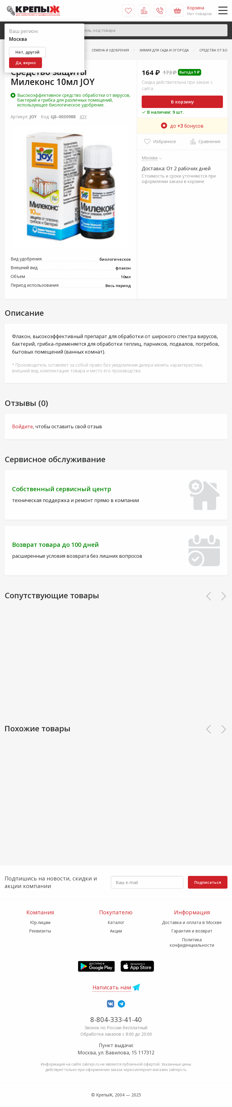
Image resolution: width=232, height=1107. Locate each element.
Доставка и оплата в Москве (192, 922)
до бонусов (182, 125)
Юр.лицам (40, 922)
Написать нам (111, 987)
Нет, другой (27, 52)
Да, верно (25, 62)
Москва (150, 158)
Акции (116, 931)
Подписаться (207, 882)
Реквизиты (40, 931)
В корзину (182, 102)
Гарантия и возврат (191, 931)
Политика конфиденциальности (192, 942)
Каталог (116, 922)
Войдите (22, 426)
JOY (83, 116)
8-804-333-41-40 (116, 1019)
